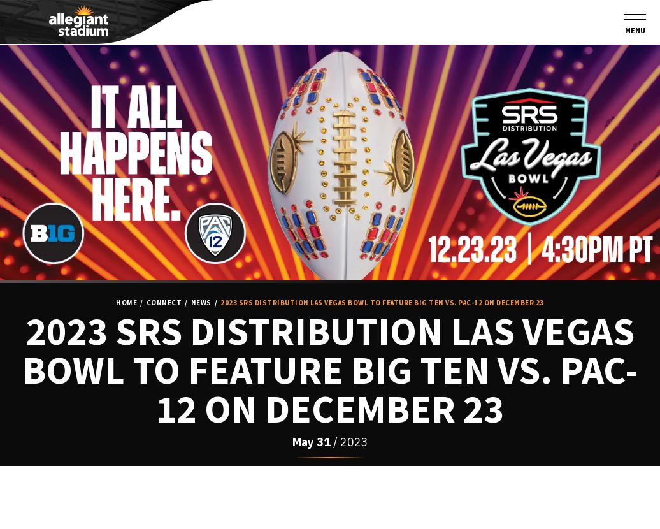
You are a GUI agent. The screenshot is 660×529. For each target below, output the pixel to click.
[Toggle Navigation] (635, 24)
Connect (164, 303)
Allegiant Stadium (78, 20)
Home (126, 303)
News (201, 303)
